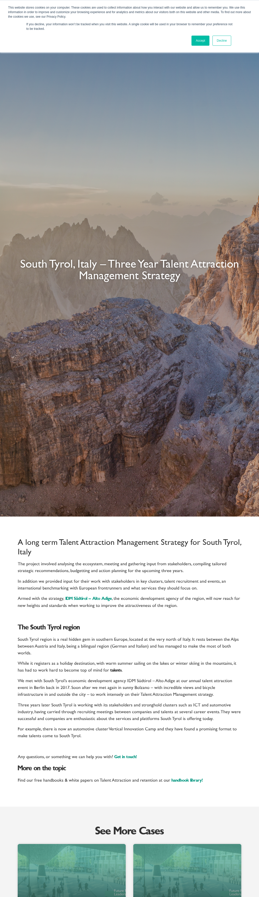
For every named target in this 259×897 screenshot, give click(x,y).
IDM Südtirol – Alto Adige (88, 599)
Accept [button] (200, 40)
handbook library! (187, 780)
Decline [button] (222, 40)
